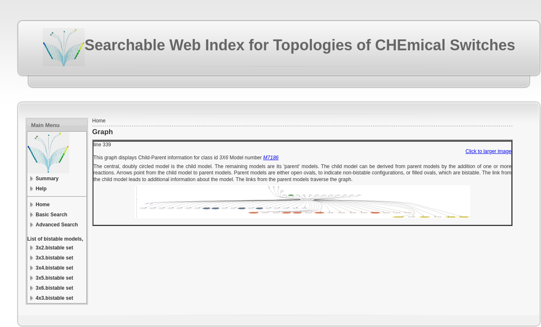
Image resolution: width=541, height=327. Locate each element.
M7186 (271, 158)
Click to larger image (488, 151)
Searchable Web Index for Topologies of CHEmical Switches (300, 45)
